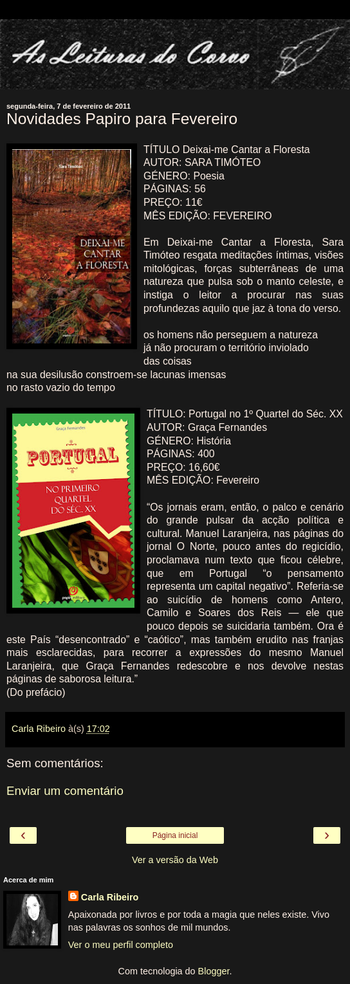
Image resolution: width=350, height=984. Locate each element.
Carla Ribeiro (110, 897)
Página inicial (175, 835)
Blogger (214, 971)
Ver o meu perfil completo (120, 945)
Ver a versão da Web (175, 860)
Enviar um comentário (65, 790)
